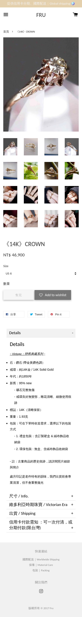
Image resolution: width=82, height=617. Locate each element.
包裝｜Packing (40, 570)
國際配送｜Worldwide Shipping (41, 559)
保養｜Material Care (41, 565)
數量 (6, 284)
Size (5, 266)
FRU (41, 15)
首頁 (6, 31)
